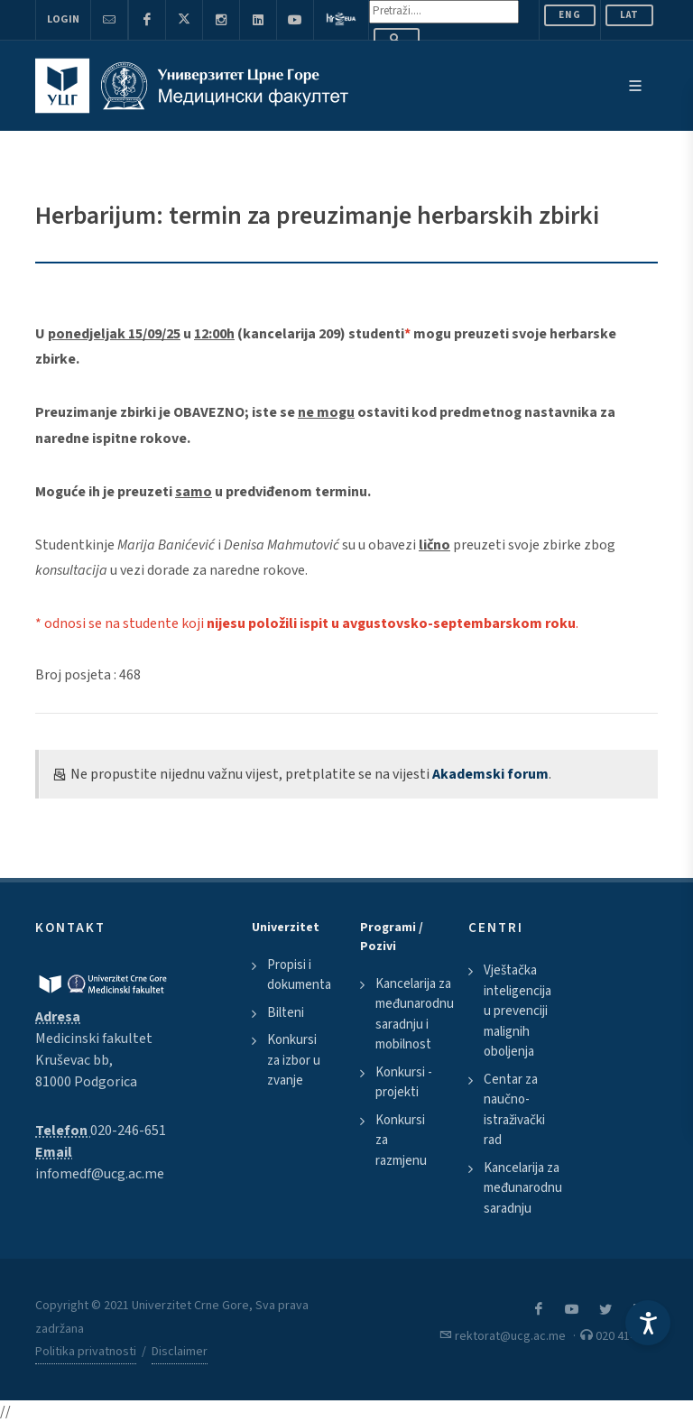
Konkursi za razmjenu (401, 1140)
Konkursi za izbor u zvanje (293, 1060)
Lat (629, 15)
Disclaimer (180, 1352)
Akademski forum (490, 774)
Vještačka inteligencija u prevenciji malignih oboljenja (517, 1011)
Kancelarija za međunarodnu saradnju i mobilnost (414, 1014)
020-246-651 (128, 1130)
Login (63, 19)
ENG (570, 15)
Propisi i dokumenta (299, 975)
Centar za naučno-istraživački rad (514, 1110)
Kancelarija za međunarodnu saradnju (523, 1188)
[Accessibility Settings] (647, 1322)
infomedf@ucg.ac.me (99, 1174)
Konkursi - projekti (403, 1083)
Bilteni (285, 1012)
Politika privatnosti (85, 1352)
